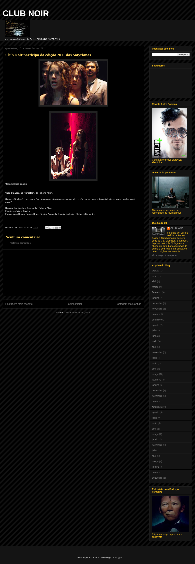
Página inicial (74, 304)
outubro (156, 314)
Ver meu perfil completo (164, 255)
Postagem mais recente (19, 304)
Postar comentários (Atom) (77, 312)
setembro (157, 319)
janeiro (155, 298)
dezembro (157, 303)
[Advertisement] (73, 273)
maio (154, 276)
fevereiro (156, 292)
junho (155, 336)
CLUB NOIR (26, 13)
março (155, 287)
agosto (155, 270)
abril (154, 281)
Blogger (118, 557)
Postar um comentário (20, 243)
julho (154, 330)
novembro (157, 308)
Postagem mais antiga (128, 304)
